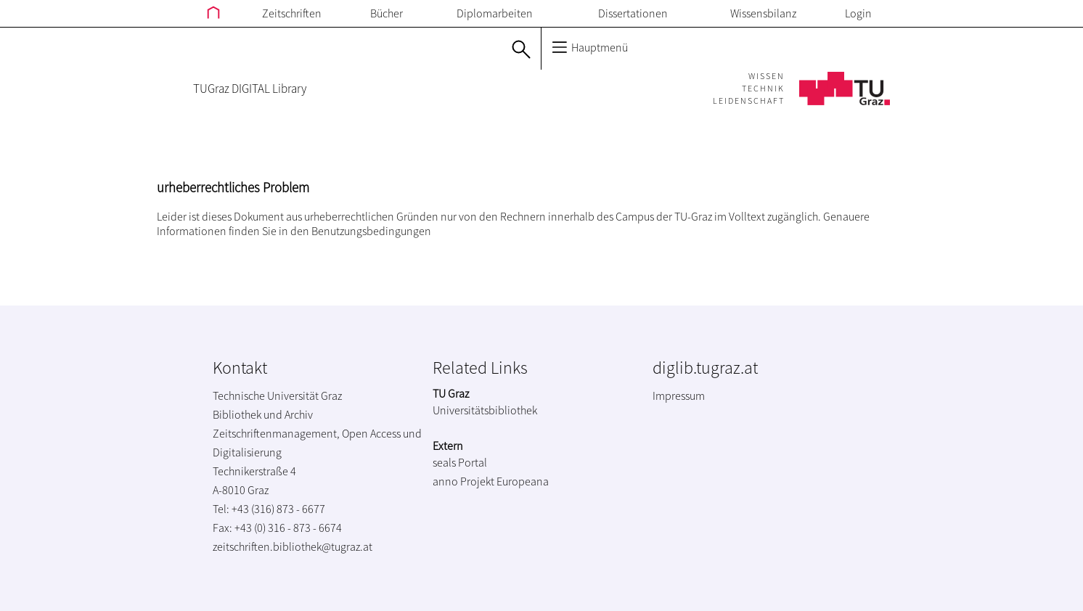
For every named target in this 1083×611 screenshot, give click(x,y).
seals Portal (460, 462)
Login (858, 13)
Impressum (679, 395)
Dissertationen (633, 13)
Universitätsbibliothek (485, 410)
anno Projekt (463, 481)
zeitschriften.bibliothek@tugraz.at (292, 546)
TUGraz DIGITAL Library (249, 89)
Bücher (386, 13)
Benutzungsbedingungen (371, 231)
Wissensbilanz (763, 13)
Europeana (522, 481)
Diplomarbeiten (495, 13)
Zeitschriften (292, 13)
